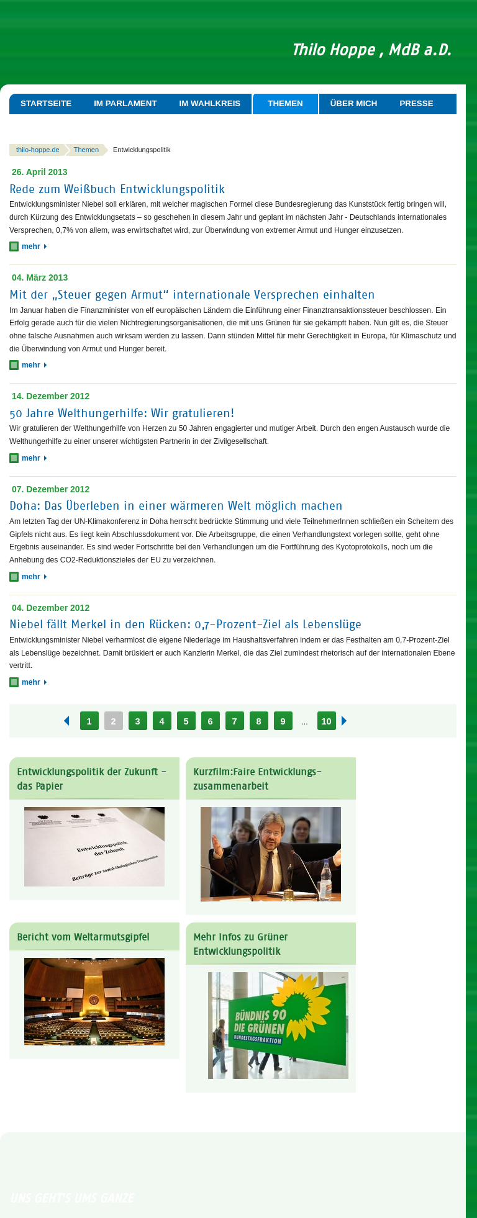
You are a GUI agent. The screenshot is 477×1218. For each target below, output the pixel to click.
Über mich (354, 103)
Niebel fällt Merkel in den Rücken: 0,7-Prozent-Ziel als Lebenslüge (185, 624)
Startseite (45, 103)
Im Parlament (125, 103)
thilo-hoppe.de (38, 149)
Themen (285, 103)
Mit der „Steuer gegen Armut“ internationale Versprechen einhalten (192, 294)
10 (326, 721)
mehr (34, 246)
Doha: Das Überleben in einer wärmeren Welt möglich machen (176, 505)
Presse (416, 103)
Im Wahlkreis (210, 103)
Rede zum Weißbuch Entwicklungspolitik (117, 188)
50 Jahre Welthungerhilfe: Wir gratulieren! (121, 413)
